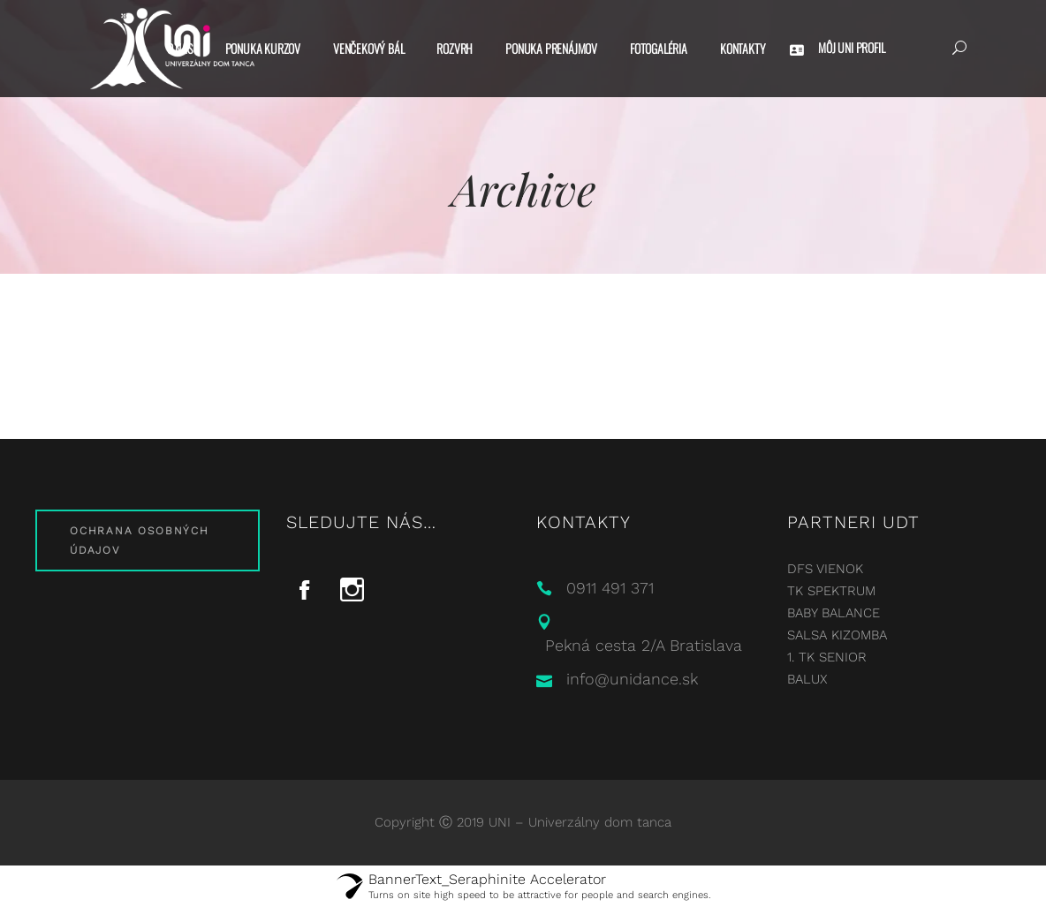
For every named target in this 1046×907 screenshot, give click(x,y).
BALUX (807, 679)
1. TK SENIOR (827, 657)
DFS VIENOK (825, 569)
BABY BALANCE (833, 613)
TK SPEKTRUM (831, 591)
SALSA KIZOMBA (837, 635)
